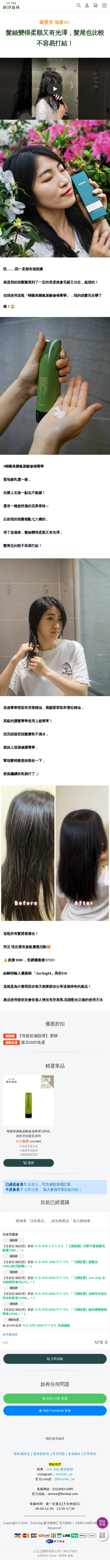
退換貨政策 (41, 1454)
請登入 (33, 1184)
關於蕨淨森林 (55, 1438)
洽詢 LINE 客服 (54, 1398)
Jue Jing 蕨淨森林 (60, 1469)
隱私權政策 (22, 1454)
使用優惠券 (10, 1334)
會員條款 (74, 1454)
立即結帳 (55, 1359)
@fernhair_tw (65, 1479)
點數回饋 (71, 1189)
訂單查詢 (90, 1454)
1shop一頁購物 (58, 1555)
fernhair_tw (64, 1474)
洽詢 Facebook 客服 (55, 1410)
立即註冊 (31, 1189)
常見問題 (59, 1454)
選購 (28, 1163)
